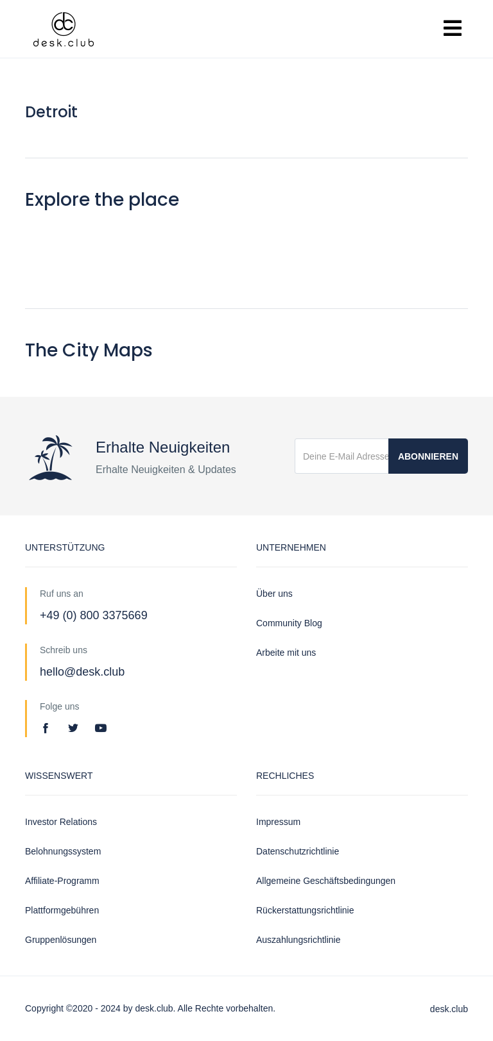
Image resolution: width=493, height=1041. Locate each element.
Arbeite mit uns (286, 652)
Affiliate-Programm (62, 881)
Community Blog (289, 623)
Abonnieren (428, 456)
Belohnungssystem (63, 851)
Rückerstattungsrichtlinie (305, 910)
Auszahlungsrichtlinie (298, 940)
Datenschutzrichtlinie (297, 851)
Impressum (278, 822)
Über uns (274, 593)
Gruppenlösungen (60, 940)
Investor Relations (61, 822)
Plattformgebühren (62, 910)
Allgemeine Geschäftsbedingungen (325, 881)
